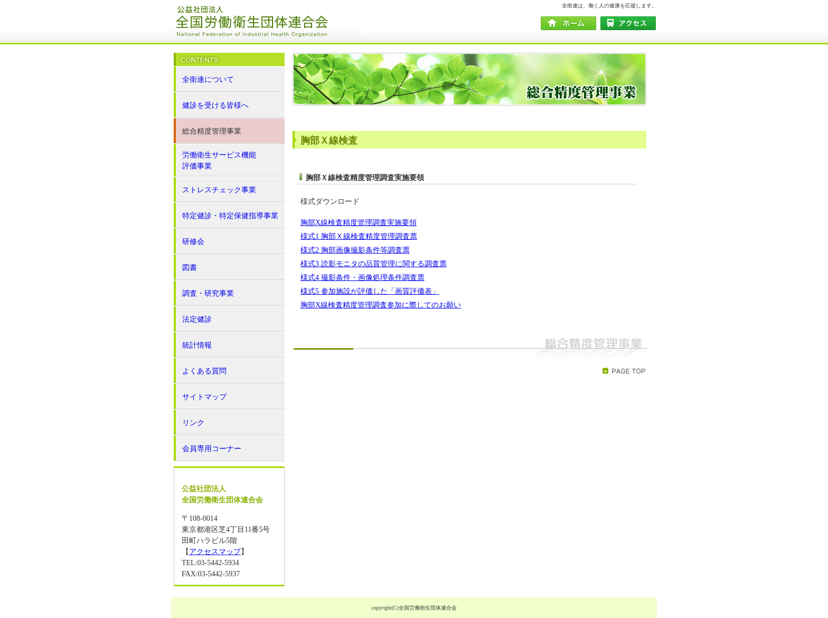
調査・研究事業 (208, 293)
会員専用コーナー (211, 449)
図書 (189, 267)
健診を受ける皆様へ (215, 105)
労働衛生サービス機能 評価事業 (219, 160)
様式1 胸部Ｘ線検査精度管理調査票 (358, 236)
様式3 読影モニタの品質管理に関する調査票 (373, 264)
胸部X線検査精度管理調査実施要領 (358, 223)
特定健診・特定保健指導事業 (230, 216)
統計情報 (197, 345)
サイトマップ (204, 397)
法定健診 (197, 319)
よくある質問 (204, 371)
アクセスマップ (215, 552)
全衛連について (208, 79)
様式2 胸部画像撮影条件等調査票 (355, 250)
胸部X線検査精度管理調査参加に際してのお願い (380, 305)
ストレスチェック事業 (219, 190)
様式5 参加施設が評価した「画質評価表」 (369, 291)
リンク (193, 423)
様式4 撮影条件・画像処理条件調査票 (362, 278)
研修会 (193, 242)
